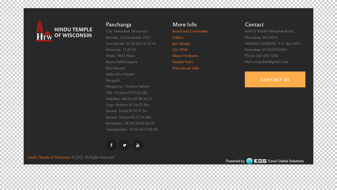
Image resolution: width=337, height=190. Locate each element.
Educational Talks (185, 68)
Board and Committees (190, 31)
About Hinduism (185, 55)
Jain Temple (181, 43)
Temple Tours (182, 61)
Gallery (178, 37)
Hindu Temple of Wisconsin (49, 157)
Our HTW (180, 49)
